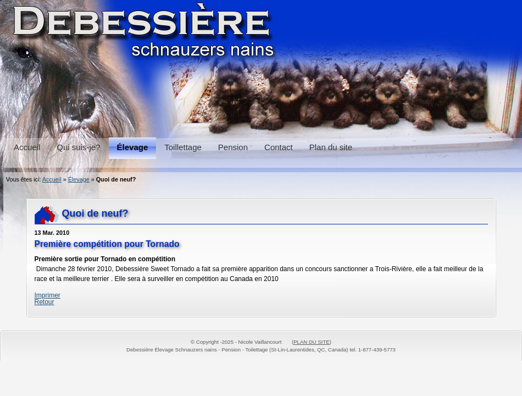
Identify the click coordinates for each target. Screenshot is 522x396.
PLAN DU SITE (311, 342)
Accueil (52, 179)
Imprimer (47, 295)
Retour (44, 302)
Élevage (79, 179)
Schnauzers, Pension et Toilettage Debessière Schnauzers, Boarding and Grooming (261, 66)
